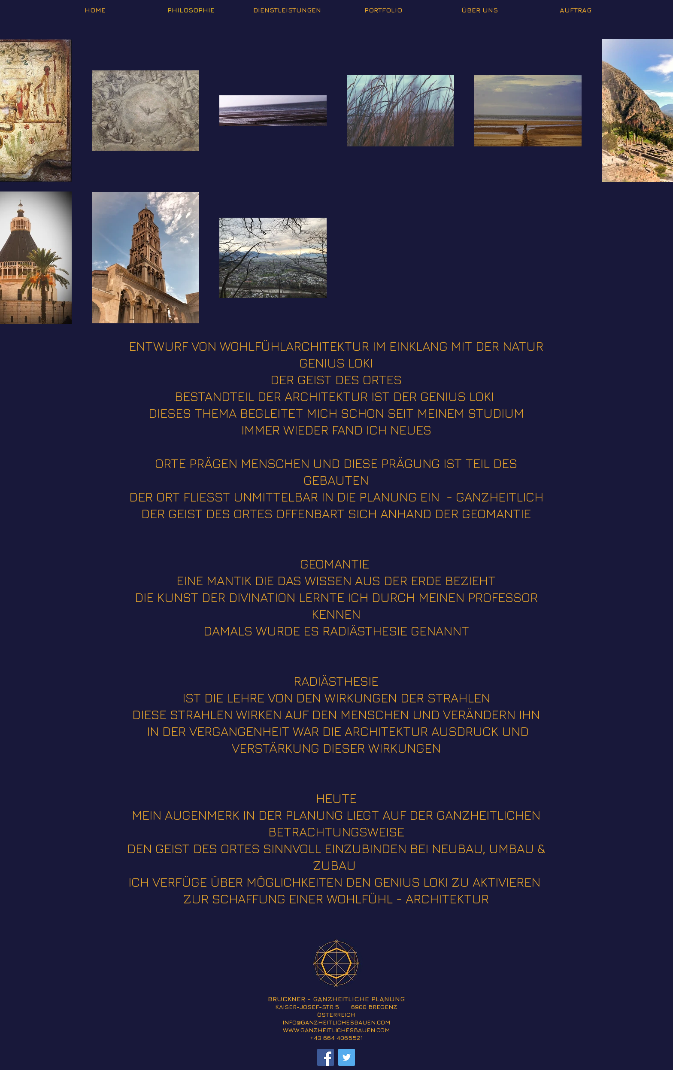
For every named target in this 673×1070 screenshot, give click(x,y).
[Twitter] (346, 1057)
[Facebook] (325, 1057)
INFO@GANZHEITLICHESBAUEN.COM (336, 1022)
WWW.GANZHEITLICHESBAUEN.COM (336, 1030)
